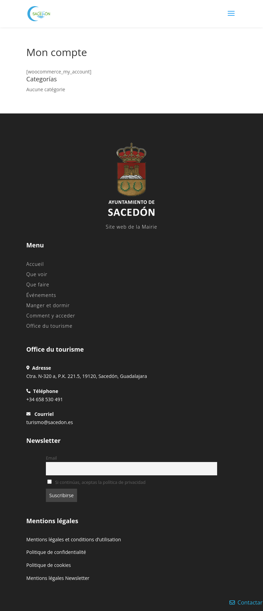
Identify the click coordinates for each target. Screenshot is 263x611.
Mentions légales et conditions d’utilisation (73, 539)
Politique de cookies (48, 565)
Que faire (37, 284)
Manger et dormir (48, 305)
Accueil (35, 264)
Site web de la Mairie (131, 226)
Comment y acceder (50, 315)
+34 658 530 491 (44, 399)
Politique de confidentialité (56, 552)
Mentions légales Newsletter (57, 578)
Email (51, 458)
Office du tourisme (49, 326)
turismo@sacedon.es (49, 422)
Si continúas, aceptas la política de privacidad (96, 482)
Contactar (246, 602)
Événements (41, 295)
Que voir (37, 274)
